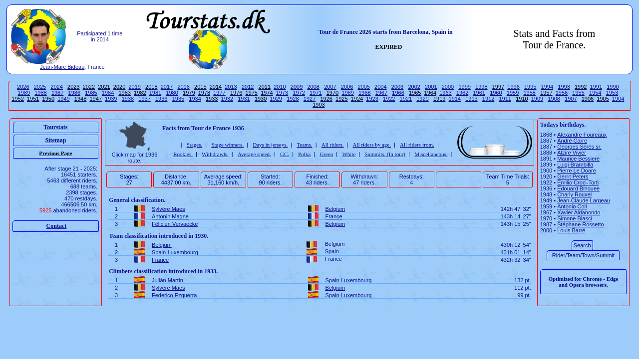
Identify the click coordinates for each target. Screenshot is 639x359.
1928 (293, 99)
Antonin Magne (170, 216)
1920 (422, 99)
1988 (40, 93)
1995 (530, 87)
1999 (464, 87)
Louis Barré (571, 230)
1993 (564, 87)
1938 (128, 99)
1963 (445, 93)
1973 (282, 93)
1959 (513, 93)
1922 (389, 99)
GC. (284, 154)
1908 (554, 99)
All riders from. (417, 145)
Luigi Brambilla (575, 165)
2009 (297, 87)
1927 (310, 99)
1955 (578, 93)
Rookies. (183, 154)
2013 (231, 87)
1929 (276, 99)
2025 (40, 87)
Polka (304, 154)
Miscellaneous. (430, 154)
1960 (496, 93)
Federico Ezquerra (174, 295)
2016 (183, 87)
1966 (398, 93)
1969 (347, 93)
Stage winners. (227, 145)
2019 (134, 87)
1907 (571, 99)
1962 (462, 93)
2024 (56, 87)
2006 (347, 87)
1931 (244, 99)
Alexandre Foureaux (582, 135)
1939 (111, 99)
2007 (330, 87)
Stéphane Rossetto (580, 224)
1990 (613, 87)
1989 (24, 93)
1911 (505, 99)
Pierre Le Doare (576, 171)
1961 (479, 93)
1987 (57, 93)
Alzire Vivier (571, 153)
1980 (172, 93)
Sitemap (55, 140)
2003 (397, 87)
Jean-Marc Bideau (62, 67)
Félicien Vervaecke (175, 224)
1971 (315, 93)
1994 (547, 87)
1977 (219, 93)
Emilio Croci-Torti (578, 182)
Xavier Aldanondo (578, 212)
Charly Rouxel (574, 194)
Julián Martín (167, 280)
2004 (380, 87)
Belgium (335, 209)
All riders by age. (372, 145)
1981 (155, 93)
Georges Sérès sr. (579, 147)
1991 (596, 87)
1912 (488, 99)
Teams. (304, 145)
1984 (108, 93)
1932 (227, 99)
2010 (280, 87)
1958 (529, 93)
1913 (471, 99)
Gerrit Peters (572, 177)
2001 (431, 87)
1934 (195, 99)
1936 (161, 99)
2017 (167, 87)
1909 (537, 99)
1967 (381, 93)
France (333, 216)
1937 (144, 99)
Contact (56, 225)
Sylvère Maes (168, 209)
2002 (414, 87)
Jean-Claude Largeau (583, 200)
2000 (448, 87)
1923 (372, 99)
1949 (63, 99)
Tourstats (55, 127)
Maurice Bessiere (578, 159)
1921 (406, 99)
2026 (23, 87)
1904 (618, 99)
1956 (562, 93)
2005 (363, 87)
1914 (455, 99)
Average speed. (254, 154)
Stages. (194, 145)
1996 (513, 87)
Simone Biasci (574, 218)
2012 (248, 87)
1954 (595, 93)
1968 (364, 93)
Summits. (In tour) (384, 154)
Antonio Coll (572, 206)
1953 (612, 93)
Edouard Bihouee (578, 188)
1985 (91, 93)
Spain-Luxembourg (175, 252)
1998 (481, 87)
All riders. (332, 145)
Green (326, 154)
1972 (299, 93)
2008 (313, 87)
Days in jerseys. (270, 145)
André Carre (572, 141)
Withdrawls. (215, 154)
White (348, 154)
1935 (178, 99)
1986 (74, 93)
